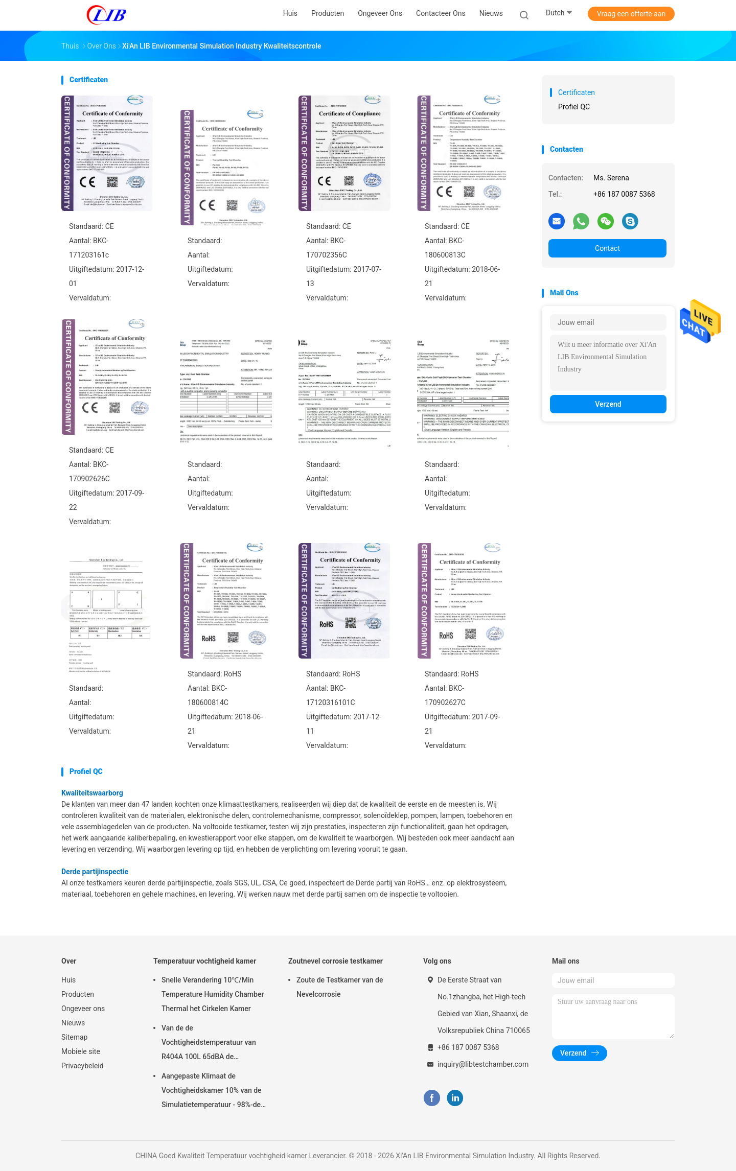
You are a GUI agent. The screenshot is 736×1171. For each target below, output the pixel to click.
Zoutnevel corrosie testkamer (335, 961)
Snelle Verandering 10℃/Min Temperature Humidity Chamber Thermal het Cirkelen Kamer (213, 994)
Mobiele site (80, 1051)
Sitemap (74, 1037)
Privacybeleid (82, 1066)
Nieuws (73, 1023)
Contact (607, 248)
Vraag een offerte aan (631, 14)
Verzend (608, 404)
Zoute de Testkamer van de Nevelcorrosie (339, 987)
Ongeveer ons (83, 1008)
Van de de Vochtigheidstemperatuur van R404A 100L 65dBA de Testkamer (209, 1044)
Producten (77, 994)
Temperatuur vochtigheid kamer (204, 961)
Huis (68, 980)
